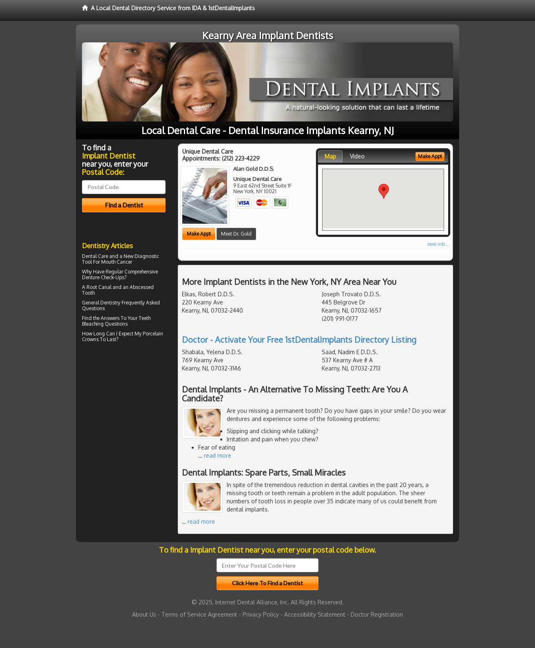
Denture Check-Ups (103, 277)
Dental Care (95, 256)
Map (330, 156)
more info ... (438, 244)
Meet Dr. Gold (236, 234)
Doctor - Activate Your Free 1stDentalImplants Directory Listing (299, 339)
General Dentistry (101, 303)
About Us (144, 614)
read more (217, 455)
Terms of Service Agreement (199, 614)
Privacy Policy (261, 614)
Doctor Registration (377, 614)
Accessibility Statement (314, 614)
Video (357, 156)
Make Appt (199, 234)
